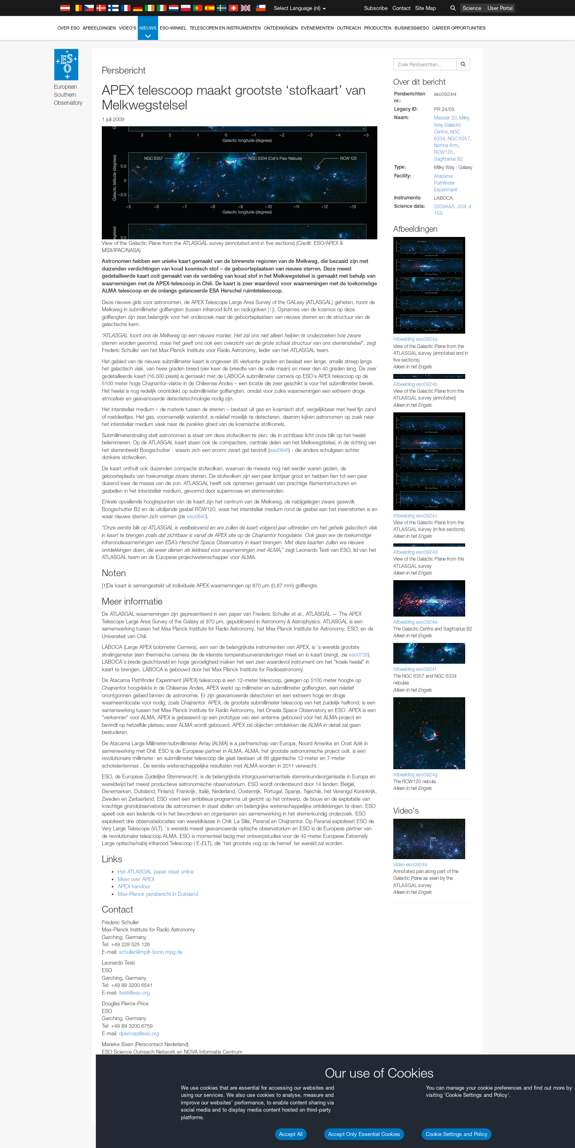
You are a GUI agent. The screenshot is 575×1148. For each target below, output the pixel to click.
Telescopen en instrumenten (225, 28)
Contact (401, 8)
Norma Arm (446, 145)
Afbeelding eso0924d (415, 552)
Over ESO (68, 28)
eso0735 (358, 654)
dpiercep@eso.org (139, 1033)
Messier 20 (445, 118)
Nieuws (148, 32)
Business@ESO (412, 28)
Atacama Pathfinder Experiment (445, 183)
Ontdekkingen (281, 28)
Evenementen (317, 28)
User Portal (500, 8)
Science (472, 8)
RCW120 (443, 152)
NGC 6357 (459, 138)
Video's (127, 28)
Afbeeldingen (99, 28)
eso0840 (196, 516)
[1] (270, 309)
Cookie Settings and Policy (457, 1134)
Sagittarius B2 (448, 159)
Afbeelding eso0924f (414, 669)
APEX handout (134, 886)
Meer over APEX (136, 879)
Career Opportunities (459, 28)
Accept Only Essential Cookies (364, 1134)
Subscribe (376, 8)
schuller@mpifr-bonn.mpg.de (150, 952)
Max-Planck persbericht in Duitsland (158, 894)
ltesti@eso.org (134, 992)
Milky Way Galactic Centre (452, 124)
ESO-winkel (173, 28)
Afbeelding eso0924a (415, 339)
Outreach (349, 28)
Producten (377, 28)
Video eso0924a (410, 864)
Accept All (291, 1134)
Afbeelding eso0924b (415, 384)
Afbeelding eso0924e (415, 622)
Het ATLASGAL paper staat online (156, 871)
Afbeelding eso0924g (415, 775)
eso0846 (279, 450)
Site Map (425, 8)
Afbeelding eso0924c (415, 516)
